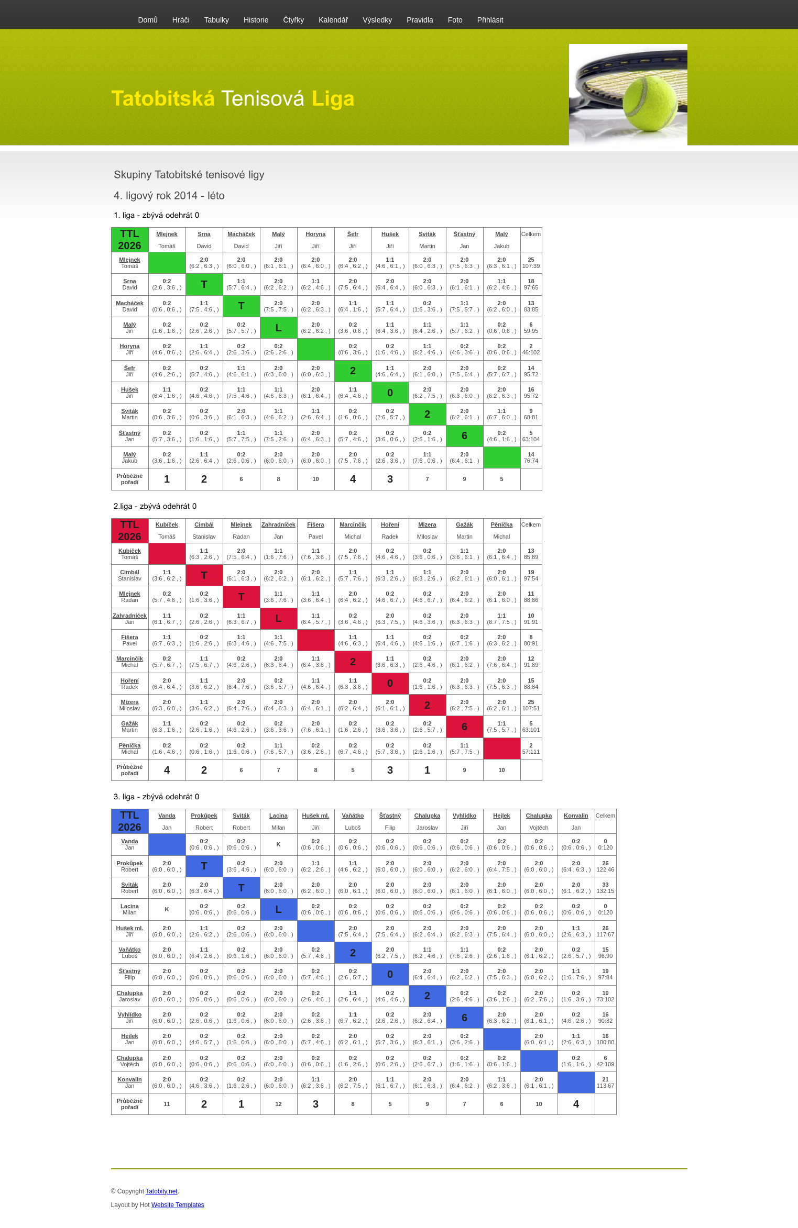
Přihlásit (490, 20)
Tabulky (216, 20)
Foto (455, 20)
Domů (148, 20)
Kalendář (333, 20)
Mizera (427, 524)
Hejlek (501, 815)
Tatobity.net (161, 1191)
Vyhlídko (464, 815)
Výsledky (377, 20)
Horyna (316, 234)
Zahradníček (278, 524)
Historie (256, 20)
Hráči (181, 20)
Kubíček (167, 524)
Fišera (315, 524)
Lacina (278, 815)
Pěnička (502, 524)
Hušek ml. (316, 815)
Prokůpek (204, 815)
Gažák (464, 524)
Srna (204, 234)
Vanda (166, 815)
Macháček (241, 234)
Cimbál (204, 524)
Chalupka (427, 815)
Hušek (390, 234)
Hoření (390, 524)
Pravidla (420, 20)
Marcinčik (353, 524)
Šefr (352, 234)
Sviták (427, 234)
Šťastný (464, 234)
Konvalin (576, 815)
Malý (278, 234)
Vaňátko (353, 815)
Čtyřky (293, 20)
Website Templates (177, 1205)
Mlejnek (166, 234)
